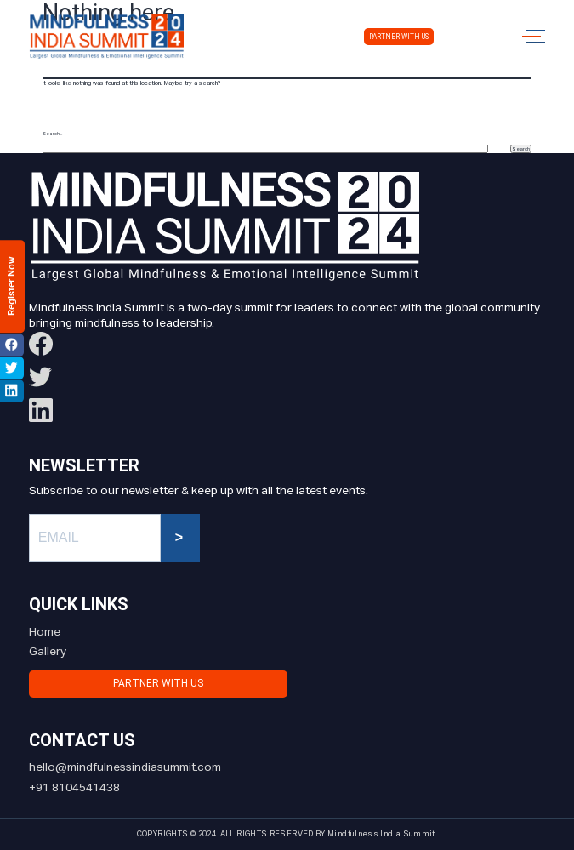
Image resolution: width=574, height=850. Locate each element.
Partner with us (399, 36)
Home (44, 632)
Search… (52, 134)
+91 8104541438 (74, 788)
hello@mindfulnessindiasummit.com (125, 767)
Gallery (47, 652)
